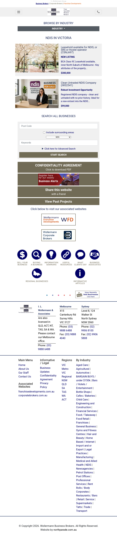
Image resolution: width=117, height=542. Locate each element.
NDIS (88, 464)
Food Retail (82, 418)
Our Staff (23, 372)
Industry (57, 28)
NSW (64, 380)
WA (64, 395)
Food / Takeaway (86, 414)
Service (90, 499)
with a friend (58, 192)
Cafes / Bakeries (85, 395)
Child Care (82, 399)
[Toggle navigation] (18, 12)
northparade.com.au (65, 529)
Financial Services (86, 411)
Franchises (82, 422)
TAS (64, 391)
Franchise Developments (72, 3)
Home (21, 365)
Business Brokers (42, 3)
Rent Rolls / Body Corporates (84, 488)
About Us (23, 368)
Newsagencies (84, 468)
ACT (64, 399)
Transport (81, 510)
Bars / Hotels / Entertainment (86, 384)
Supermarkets (84, 503)
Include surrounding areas (60, 132)
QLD (64, 384)
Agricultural (82, 368)
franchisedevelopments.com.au (36, 391)
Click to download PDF (58, 167)
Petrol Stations (85, 472)
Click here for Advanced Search (58, 148)
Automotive (82, 372)
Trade (87, 507)
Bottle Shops (83, 391)
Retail (80, 499)
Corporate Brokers (56, 3)
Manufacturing (84, 457)
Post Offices (83, 476)
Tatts (79, 507)
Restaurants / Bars (86, 495)
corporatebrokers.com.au (32, 395)
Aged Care (82, 365)
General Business (86, 426)
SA (63, 388)
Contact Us (24, 376)
